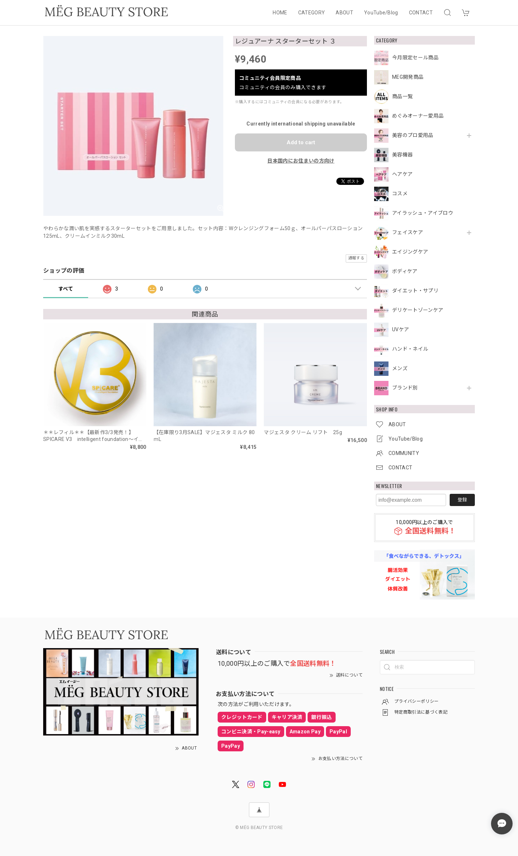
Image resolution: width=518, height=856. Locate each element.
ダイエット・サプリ (415, 290)
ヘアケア (402, 174)
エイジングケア (410, 252)
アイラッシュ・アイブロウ (422, 213)
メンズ (400, 368)
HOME (280, 12)
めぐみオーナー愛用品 (418, 116)
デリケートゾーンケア (417, 310)
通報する (356, 258)
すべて (65, 289)
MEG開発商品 (407, 77)
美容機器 (402, 155)
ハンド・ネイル (410, 349)
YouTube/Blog (381, 12)
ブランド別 (405, 388)
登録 (462, 499)
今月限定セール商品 (415, 57)
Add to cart (301, 142)
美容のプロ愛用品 (412, 135)
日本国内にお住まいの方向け (300, 161)
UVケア (400, 329)
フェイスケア (407, 232)
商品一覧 (402, 96)
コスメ (400, 193)
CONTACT (421, 12)
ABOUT (344, 12)
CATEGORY (311, 12)
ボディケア (405, 271)
